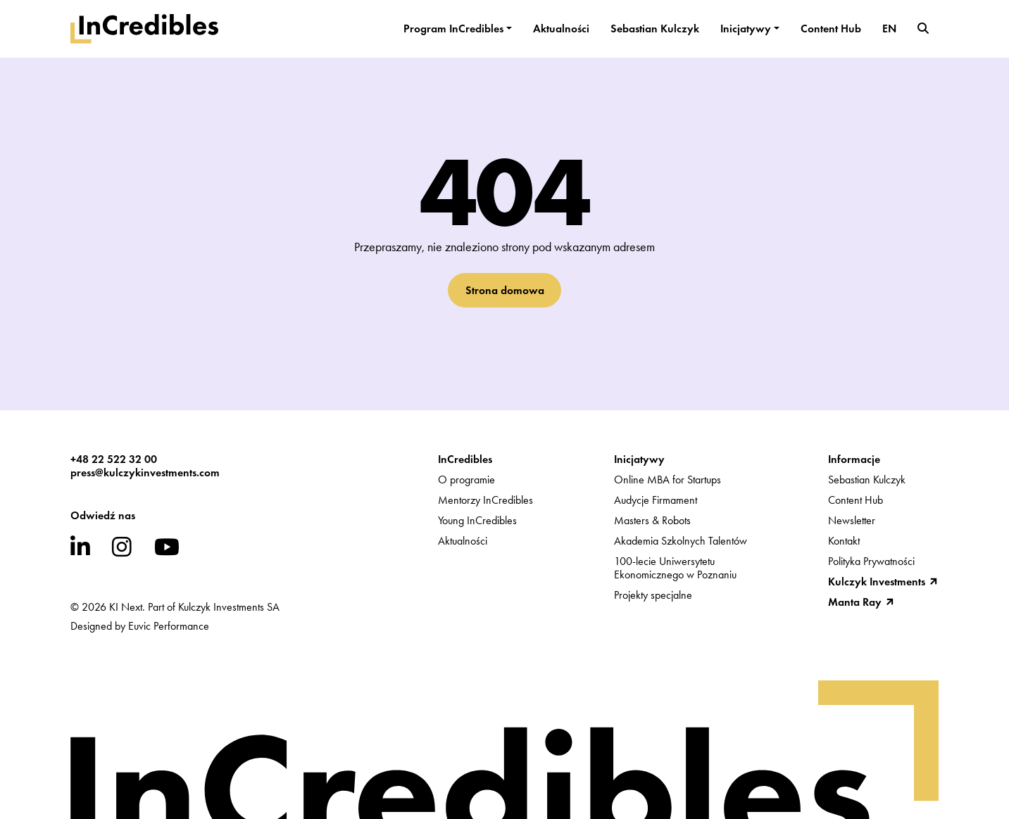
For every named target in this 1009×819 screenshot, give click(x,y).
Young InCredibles (477, 520)
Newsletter (851, 520)
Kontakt (844, 540)
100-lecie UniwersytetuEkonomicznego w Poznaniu (675, 567)
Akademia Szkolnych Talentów (680, 540)
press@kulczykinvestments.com (145, 472)
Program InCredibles (453, 28)
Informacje (854, 459)
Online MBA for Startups (667, 479)
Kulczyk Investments (876, 581)
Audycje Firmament (655, 500)
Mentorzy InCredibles (485, 500)
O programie (466, 479)
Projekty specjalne (653, 595)
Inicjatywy (745, 28)
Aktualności (561, 28)
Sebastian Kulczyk (654, 28)
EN (889, 28)
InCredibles (465, 459)
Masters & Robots (652, 520)
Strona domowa (504, 290)
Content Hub (831, 28)
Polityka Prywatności (871, 561)
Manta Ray (855, 602)
